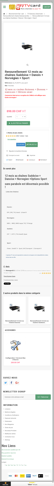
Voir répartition (11, 139)
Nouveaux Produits (10, 430)
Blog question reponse (9, 453)
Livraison (7, 409)
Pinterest (43, 160)
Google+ (31, 160)
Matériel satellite (7, 456)
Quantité (9, 116)
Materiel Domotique (8, 459)
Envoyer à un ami (14, 155)
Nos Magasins (9, 424)
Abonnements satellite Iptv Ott (11, 450)
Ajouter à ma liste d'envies (18, 151)
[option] (14, 310)
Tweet (9, 160)
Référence (8, 83)
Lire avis (20, 144)
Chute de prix (9, 427)
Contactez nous (10, 437)
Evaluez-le (32, 144)
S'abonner (43, 397)
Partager (19, 160)
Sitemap (7, 440)
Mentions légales (10, 412)
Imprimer (32, 155)
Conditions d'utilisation (12, 415)
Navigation (4, 7)
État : (6, 85)
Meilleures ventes (10, 433)
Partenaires (8, 421)
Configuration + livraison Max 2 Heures (15, 358)
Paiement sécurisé (10, 418)
